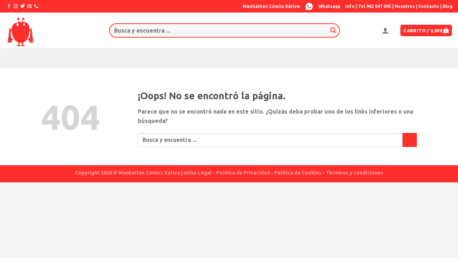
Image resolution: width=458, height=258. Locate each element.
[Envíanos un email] (29, 6)
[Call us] (36, 6)
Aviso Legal (198, 173)
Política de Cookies (297, 173)
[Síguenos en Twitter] (22, 6)
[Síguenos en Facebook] (9, 6)
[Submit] (333, 30)
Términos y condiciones (354, 173)
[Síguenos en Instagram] (16, 6)
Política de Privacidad (243, 173)
